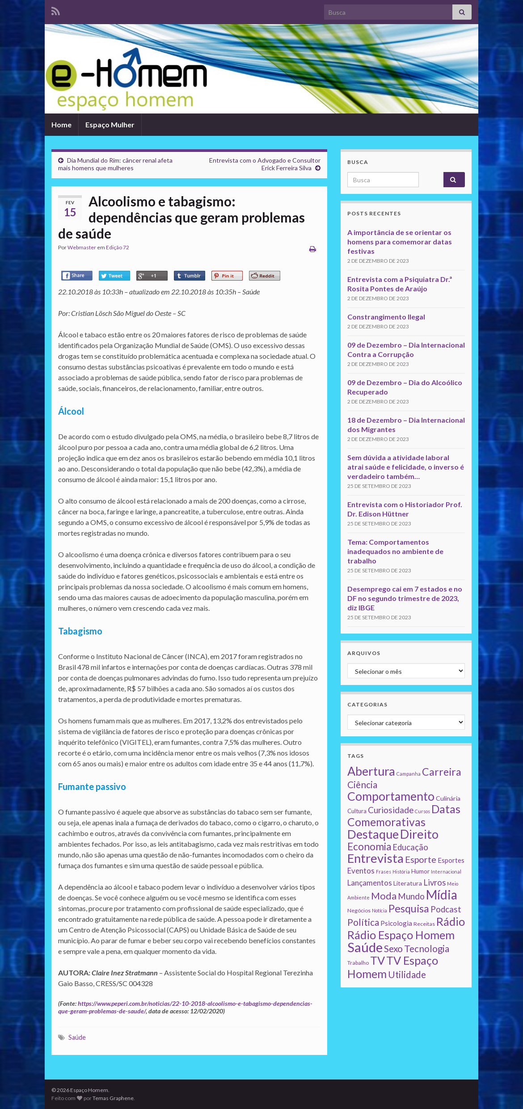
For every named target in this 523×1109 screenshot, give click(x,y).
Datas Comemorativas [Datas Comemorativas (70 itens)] (403, 815)
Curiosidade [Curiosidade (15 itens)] (390, 810)
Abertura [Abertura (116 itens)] (371, 771)
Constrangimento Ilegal (386, 316)
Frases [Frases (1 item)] (383, 871)
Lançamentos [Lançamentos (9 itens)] (369, 882)
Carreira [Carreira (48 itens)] (441, 771)
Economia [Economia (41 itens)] (369, 846)
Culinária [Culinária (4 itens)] (448, 798)
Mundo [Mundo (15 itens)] (411, 896)
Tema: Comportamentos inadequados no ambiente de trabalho (395, 551)
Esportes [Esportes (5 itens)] (451, 860)
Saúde (77, 1037)
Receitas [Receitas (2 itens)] (424, 923)
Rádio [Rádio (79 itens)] (450, 921)
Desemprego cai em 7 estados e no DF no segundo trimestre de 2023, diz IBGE (404, 598)
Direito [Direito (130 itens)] (419, 834)
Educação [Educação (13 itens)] (410, 847)
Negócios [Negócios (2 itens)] (359, 910)
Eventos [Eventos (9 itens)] (361, 870)
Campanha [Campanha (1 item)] (408, 774)
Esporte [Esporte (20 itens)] (420, 859)
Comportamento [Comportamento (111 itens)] (390, 796)
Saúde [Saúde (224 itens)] (365, 947)
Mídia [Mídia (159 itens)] (441, 894)
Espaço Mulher (110, 124)
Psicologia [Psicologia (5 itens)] (396, 923)
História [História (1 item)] (401, 871)
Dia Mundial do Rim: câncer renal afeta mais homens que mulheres (115, 164)
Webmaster (81, 247)
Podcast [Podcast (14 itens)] (445, 909)
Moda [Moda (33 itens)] (383, 896)
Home (61, 124)
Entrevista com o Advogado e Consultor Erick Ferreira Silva (265, 164)
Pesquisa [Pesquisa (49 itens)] (408, 908)
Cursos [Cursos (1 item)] (422, 811)
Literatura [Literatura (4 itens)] (407, 883)
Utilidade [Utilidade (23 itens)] (407, 974)
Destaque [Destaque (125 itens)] (373, 834)
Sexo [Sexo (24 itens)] (393, 948)
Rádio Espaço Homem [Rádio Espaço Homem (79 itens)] (401, 934)
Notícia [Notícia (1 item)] (379, 910)
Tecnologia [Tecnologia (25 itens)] (426, 948)
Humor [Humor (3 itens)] (420, 871)
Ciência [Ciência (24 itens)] (362, 784)
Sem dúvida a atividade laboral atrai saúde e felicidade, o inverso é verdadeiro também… (405, 466)
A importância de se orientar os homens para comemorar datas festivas (399, 241)
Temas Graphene (113, 1098)
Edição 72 (117, 247)
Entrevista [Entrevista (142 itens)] (375, 858)
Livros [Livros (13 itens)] (434, 882)
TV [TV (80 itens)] (377, 960)
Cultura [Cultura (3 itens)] (357, 811)
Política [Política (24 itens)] (363, 922)
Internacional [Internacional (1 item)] (446, 871)
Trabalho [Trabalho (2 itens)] (358, 962)
